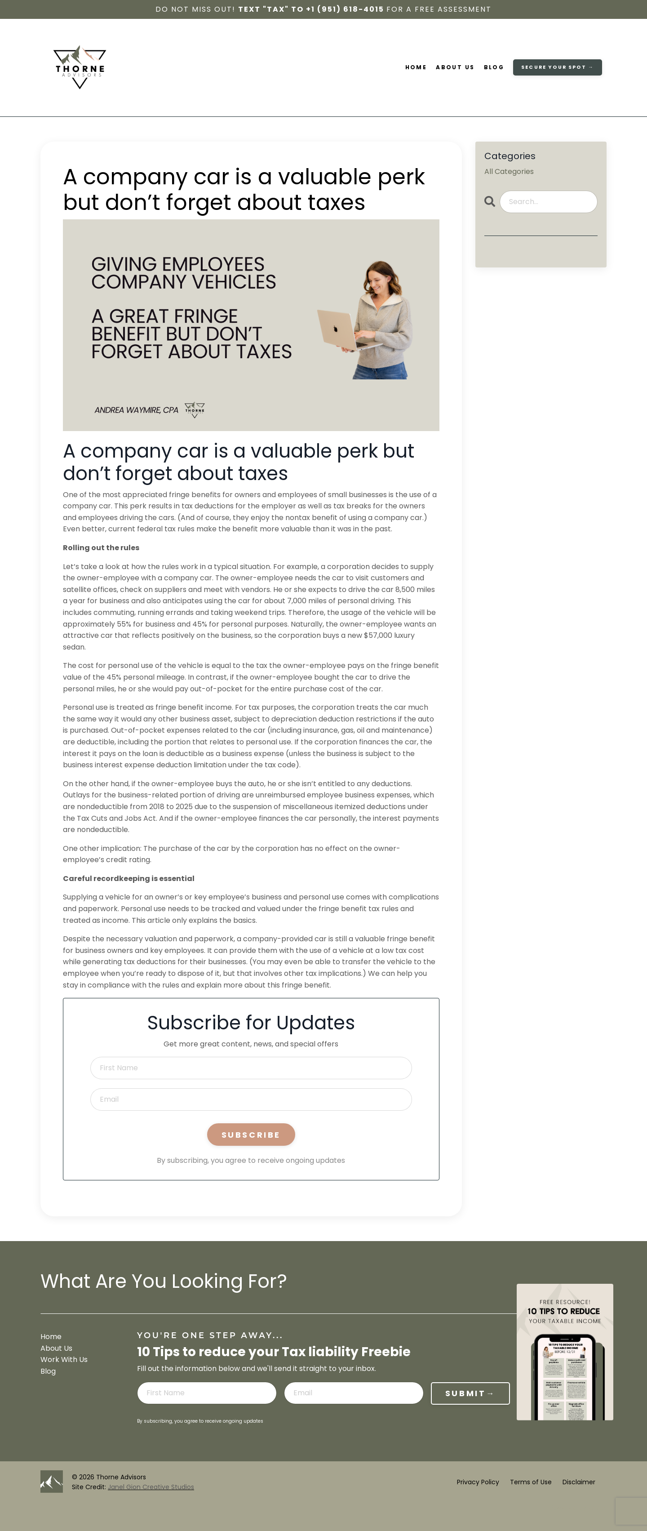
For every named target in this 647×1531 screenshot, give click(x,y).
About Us (455, 67)
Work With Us (64, 1359)
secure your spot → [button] (557, 67)
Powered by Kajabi (578, 1507)
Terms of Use (531, 1482)
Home (416, 67)
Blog (494, 67)
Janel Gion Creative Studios (151, 1486)
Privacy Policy (478, 1482)
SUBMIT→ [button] (470, 1392)
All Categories (509, 171)
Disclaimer (579, 1482)
